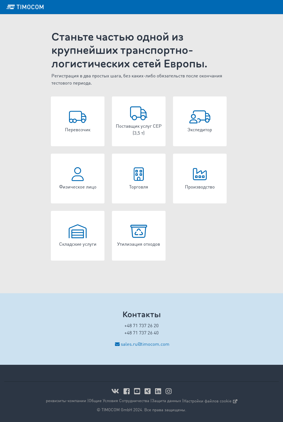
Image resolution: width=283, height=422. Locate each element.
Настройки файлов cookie (210, 401)
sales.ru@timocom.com (145, 344)
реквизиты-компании (66, 401)
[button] (77, 121)
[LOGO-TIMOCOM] (25, 7)
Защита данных (166, 401)
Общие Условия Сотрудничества (119, 401)
